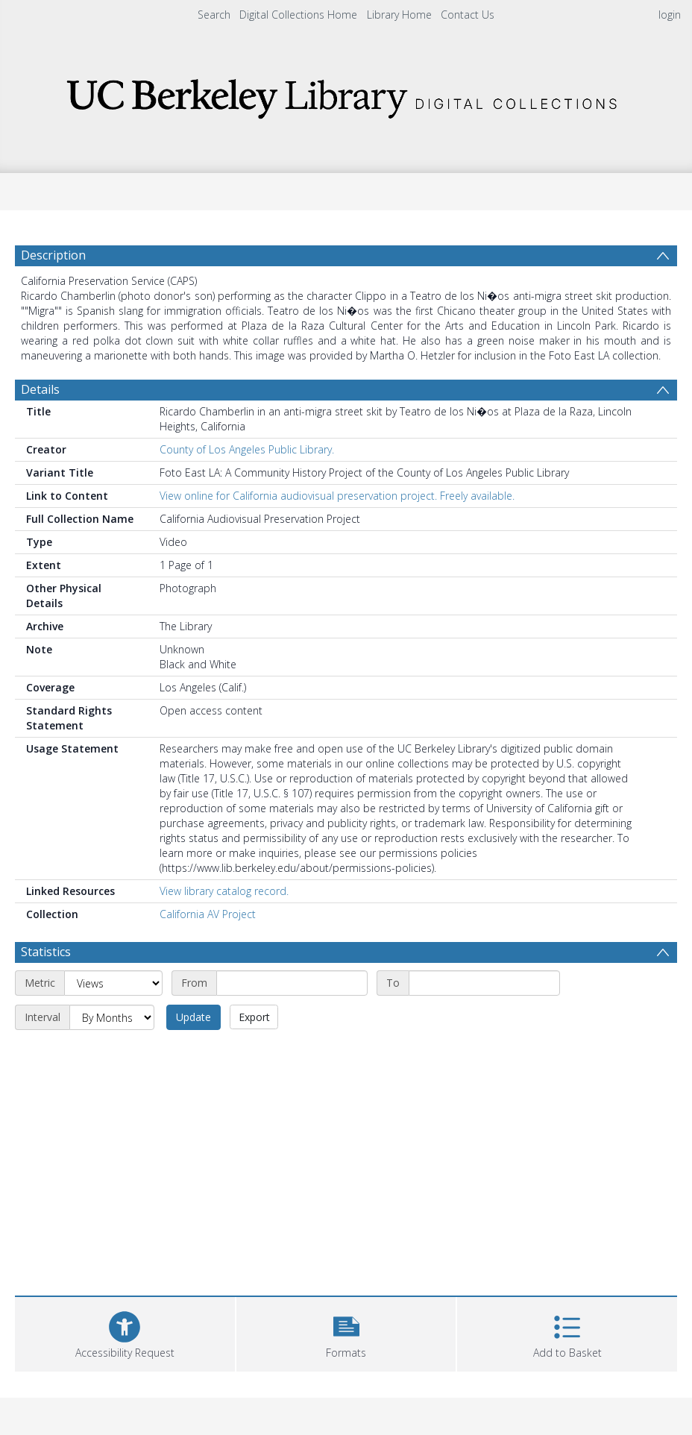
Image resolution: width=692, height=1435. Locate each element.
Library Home (399, 14)
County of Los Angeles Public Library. (247, 449)
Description (53, 255)
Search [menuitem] (214, 14)
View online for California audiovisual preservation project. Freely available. (337, 496)
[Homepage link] (346, 94)
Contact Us (467, 14)
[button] (346, 1332)
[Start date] (292, 983)
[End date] (484, 983)
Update (193, 1017)
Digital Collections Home (298, 14)
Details (40, 389)
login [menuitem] (669, 14)
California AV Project (208, 914)
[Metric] (113, 983)
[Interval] (111, 1017)
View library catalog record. (224, 891)
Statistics (46, 951)
